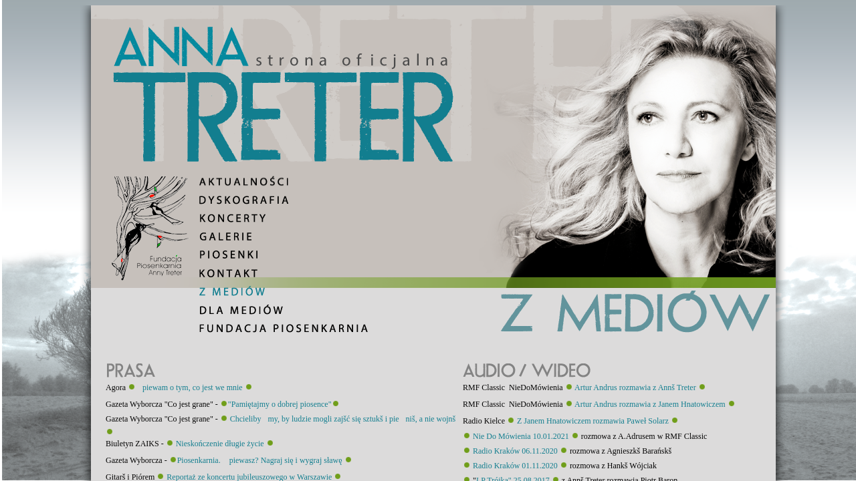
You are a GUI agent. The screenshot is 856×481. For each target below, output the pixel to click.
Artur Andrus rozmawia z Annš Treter (635, 387)
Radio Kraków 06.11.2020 (515, 451)
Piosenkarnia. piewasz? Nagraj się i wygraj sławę (259, 460)
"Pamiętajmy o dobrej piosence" (280, 404)
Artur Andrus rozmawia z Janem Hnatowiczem (650, 404)
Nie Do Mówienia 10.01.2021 (521, 436)
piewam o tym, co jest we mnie (189, 387)
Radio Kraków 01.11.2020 (515, 465)
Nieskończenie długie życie (220, 443)
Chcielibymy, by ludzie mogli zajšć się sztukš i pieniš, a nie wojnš (343, 419)
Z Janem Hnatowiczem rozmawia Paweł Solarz (593, 421)
